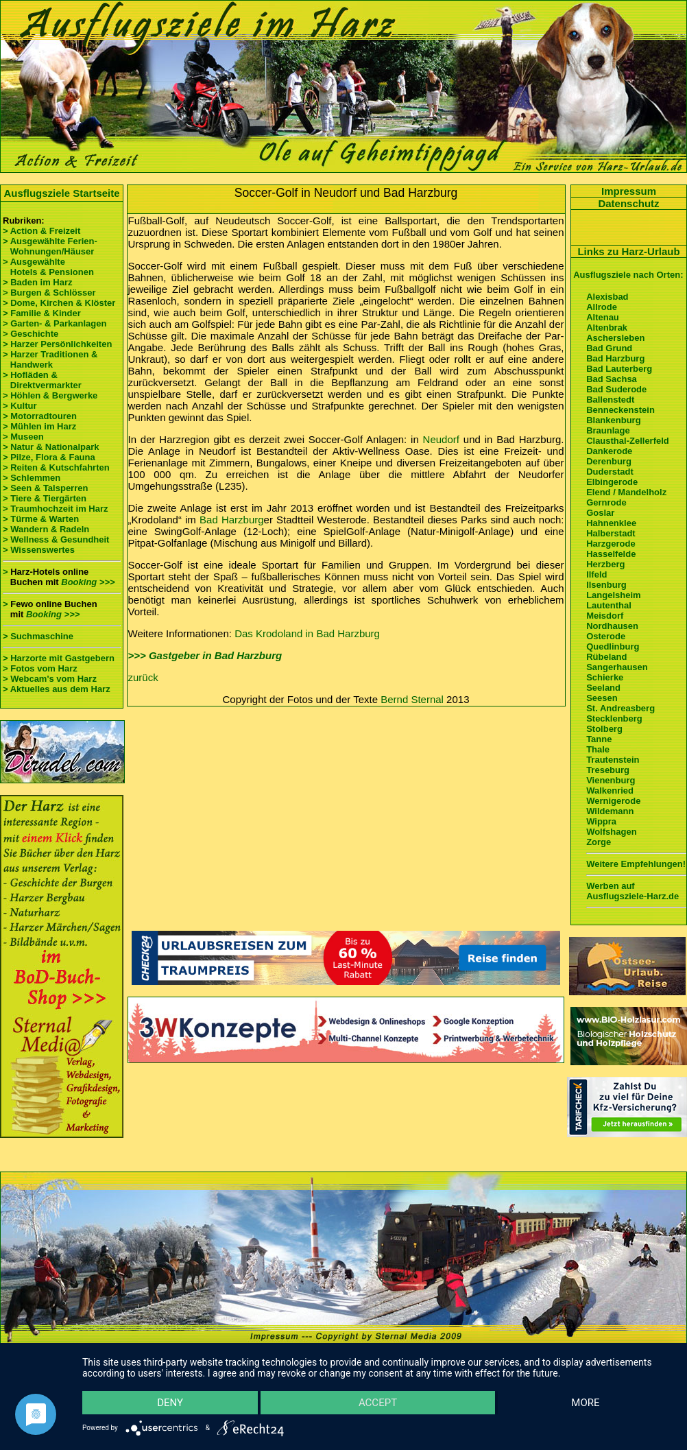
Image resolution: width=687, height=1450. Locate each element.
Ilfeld (596, 574)
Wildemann (610, 811)
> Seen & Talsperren (45, 488)
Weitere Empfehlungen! (636, 864)
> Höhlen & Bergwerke (50, 395)
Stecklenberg (614, 718)
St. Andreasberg (620, 708)
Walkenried (610, 790)
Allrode (601, 307)
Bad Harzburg (232, 519)
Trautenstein (612, 759)
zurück (143, 677)
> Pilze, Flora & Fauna (49, 457)
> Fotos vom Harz (40, 668)
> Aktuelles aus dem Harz (56, 689)
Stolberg (604, 729)
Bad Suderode (616, 389)
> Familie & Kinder (42, 313)
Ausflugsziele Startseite (61, 193)
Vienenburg (610, 780)
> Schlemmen (31, 478)
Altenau (602, 317)
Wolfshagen (611, 832)
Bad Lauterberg (619, 369)
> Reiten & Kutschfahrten (56, 467)
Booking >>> (87, 582)
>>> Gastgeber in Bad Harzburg (205, 655)
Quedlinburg (612, 646)
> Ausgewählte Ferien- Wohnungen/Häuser (51, 246)
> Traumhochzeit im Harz (55, 508)
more (585, 1402)
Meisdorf (604, 615)
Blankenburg (613, 420)
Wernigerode (613, 801)
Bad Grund (609, 348)
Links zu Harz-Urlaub (628, 251)
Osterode (605, 636)
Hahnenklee (611, 523)
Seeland (603, 687)
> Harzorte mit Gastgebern (58, 658)
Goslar (600, 513)
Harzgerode (611, 543)
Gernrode (606, 502)
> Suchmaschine (38, 636)
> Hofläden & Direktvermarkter (42, 380)
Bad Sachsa (611, 379)
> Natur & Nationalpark (51, 447)
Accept (378, 1402)
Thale (598, 749)
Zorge (598, 842)
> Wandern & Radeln (46, 529)
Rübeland (606, 657)
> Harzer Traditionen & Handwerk (50, 359)
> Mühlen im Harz (39, 426)
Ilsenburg (606, 585)
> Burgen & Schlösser (49, 292)
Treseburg (607, 770)
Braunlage (608, 430)
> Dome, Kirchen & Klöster (59, 303)
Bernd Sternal (412, 699)
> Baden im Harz (38, 282)
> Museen (23, 436)
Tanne (599, 739)
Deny (171, 1402)
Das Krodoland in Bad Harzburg (307, 633)
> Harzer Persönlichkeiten (57, 344)
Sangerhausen (617, 667)
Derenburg (608, 461)
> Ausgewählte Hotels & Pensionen (48, 267)
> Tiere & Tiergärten (44, 498)
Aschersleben (615, 338)
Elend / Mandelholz (626, 492)
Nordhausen (612, 626)
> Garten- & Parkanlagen (54, 323)
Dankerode (609, 451)
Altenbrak (606, 327)
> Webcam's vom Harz (50, 679)
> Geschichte (30, 334)
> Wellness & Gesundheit (56, 539)
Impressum (628, 191)
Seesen (602, 698)
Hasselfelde (611, 554)
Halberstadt (611, 533)
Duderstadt (610, 471)
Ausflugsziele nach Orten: (628, 275)
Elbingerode (612, 482)
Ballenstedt (610, 399)
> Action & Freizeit (41, 231)
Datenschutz (628, 203)
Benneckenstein (620, 410)
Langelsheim (613, 595)
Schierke (604, 677)
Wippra (601, 821)
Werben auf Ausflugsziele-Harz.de (632, 891)
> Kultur (19, 406)
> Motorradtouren (40, 416)
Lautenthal (608, 605)
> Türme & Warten (41, 519)
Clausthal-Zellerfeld (627, 441)
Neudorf (441, 439)
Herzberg (605, 564)
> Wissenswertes (39, 550)
